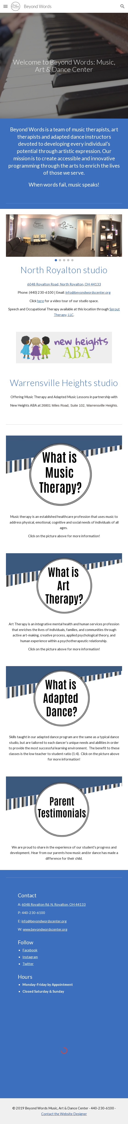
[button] (5, 6)
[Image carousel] (64, 237)
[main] (64, 66)
